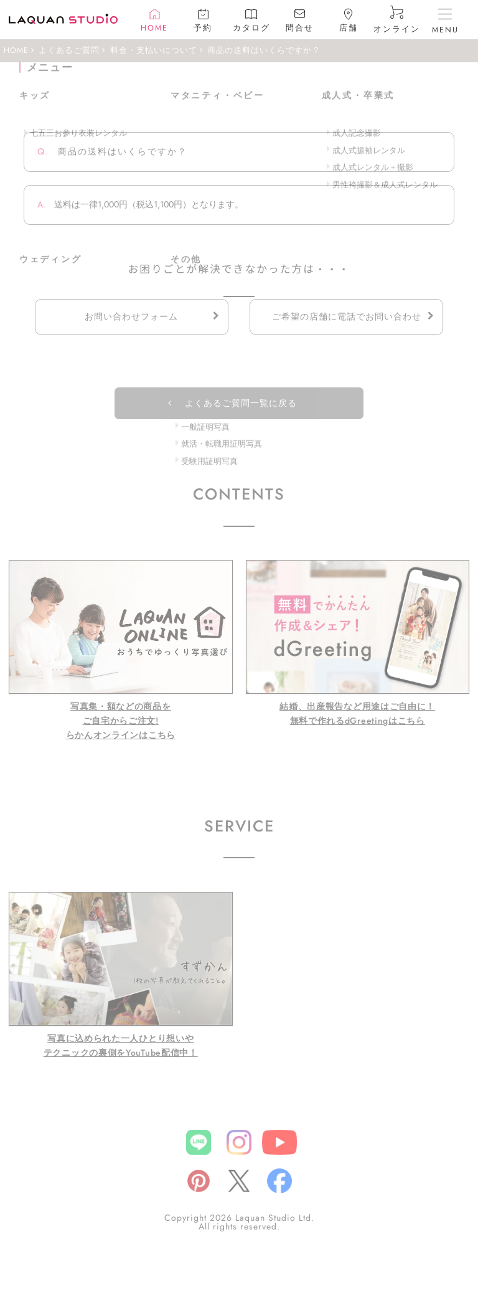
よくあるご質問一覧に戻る (241, 403)
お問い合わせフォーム (131, 316)
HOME (16, 50)
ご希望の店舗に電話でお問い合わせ (346, 316)
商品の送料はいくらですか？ (264, 50)
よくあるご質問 (69, 50)
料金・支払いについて (153, 50)
